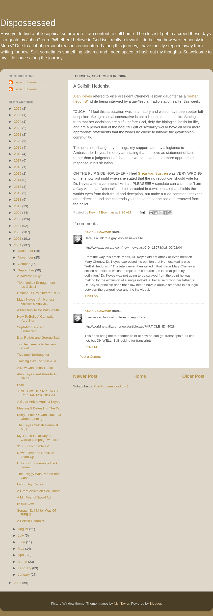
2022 (18, 128)
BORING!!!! (25, 504)
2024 (18, 121)
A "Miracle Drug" (29, 276)
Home (139, 376)
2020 (18, 141)
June (22, 542)
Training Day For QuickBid (36, 361)
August (23, 529)
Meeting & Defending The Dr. (38, 408)
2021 (18, 134)
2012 (18, 193)
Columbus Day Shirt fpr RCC (38, 293)
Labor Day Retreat (30, 484)
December (26, 251)
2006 (18, 232)
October (24, 264)
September (26, 270)
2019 (18, 147)
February (25, 568)
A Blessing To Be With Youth (38, 310)
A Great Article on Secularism (39, 491)
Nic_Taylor (121, 603)
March (23, 562)
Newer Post (85, 376)
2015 (18, 173)
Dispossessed (27, 23)
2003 (18, 583)
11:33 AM (91, 296)
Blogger (155, 603)
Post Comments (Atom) (111, 386)
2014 (18, 180)
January (24, 574)
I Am (20, 385)
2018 (18, 154)
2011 (18, 199)
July (21, 535)
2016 (18, 167)
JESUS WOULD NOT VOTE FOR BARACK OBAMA (38, 393)
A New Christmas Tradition (36, 368)
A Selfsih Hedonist (30, 521)
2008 (18, 219)
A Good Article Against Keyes (38, 401)
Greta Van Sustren (153, 173)
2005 (18, 238)
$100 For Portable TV (33, 446)
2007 (18, 226)
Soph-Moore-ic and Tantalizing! (31, 329)
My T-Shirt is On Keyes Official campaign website (38, 438)
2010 (18, 206)
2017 (18, 160)
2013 (18, 187)
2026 (18, 108)
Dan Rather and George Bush (39, 337)
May (21, 548)
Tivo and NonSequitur (33, 354)
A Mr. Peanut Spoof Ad (34, 497)
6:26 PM (90, 347)
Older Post (193, 376)
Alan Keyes (82, 96)
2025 (18, 115)
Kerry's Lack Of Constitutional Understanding (39, 417)
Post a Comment (92, 356)
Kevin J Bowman (97, 232)
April (22, 555)
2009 (18, 212)
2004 (18, 245)
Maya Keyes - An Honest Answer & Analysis (35, 301)
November (26, 257)
